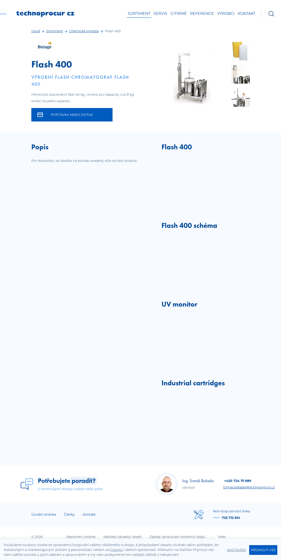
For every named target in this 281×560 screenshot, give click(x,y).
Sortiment (139, 13)
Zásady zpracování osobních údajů (177, 537)
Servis (160, 13)
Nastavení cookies (81, 537)
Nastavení (236, 550)
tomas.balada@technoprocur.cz (249, 487)
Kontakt (246, 13)
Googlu (116, 550)
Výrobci (226, 13)
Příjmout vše (263, 550)
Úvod (35, 31)
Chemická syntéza (84, 31)
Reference (202, 13)
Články (69, 514)
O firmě (179, 13)
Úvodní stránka (43, 514)
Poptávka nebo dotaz (65, 115)
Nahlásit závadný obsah (122, 537)
